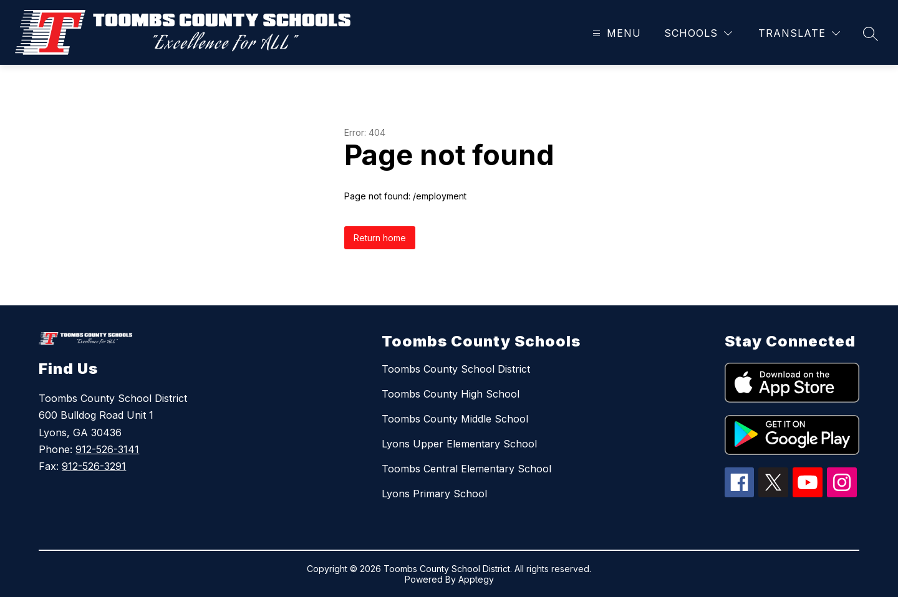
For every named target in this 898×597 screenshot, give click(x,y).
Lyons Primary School (434, 493)
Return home (380, 237)
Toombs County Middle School (455, 419)
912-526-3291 (94, 466)
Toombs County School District (456, 369)
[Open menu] (615, 33)
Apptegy (476, 579)
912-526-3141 (107, 449)
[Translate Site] (799, 33)
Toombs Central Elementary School (466, 468)
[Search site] (870, 33)
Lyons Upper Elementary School (459, 443)
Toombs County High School (450, 394)
